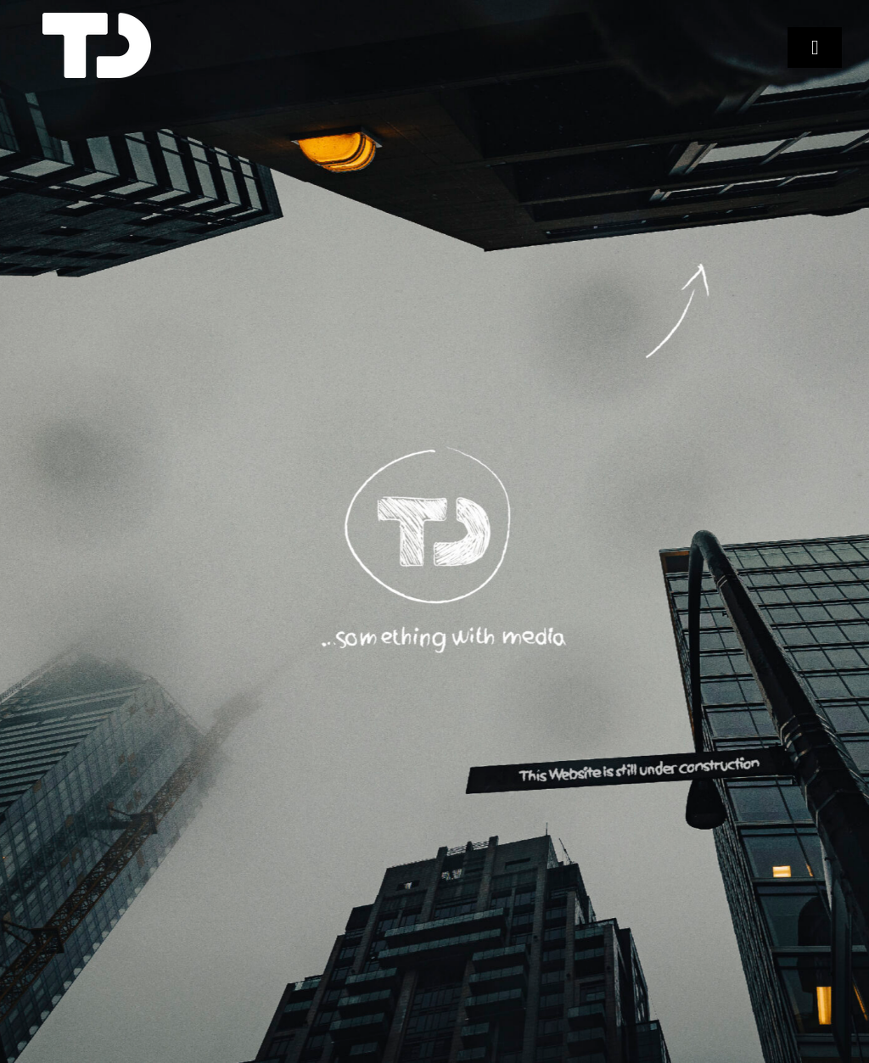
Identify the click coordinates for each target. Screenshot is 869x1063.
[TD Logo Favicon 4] (96, 19)
